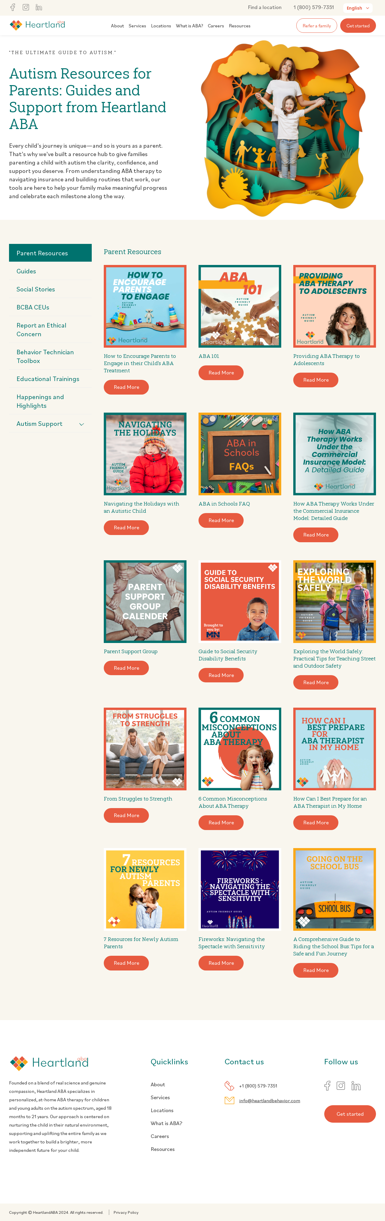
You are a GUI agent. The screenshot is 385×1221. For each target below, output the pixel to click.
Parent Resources (42, 252)
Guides (26, 270)
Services (137, 26)
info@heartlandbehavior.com (269, 1100)
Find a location (265, 7)
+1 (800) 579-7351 (258, 1086)
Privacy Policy (126, 1212)
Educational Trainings (48, 378)
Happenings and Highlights (40, 401)
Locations (161, 26)
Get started (358, 26)
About (117, 26)
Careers (216, 26)
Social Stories (36, 288)
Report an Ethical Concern (41, 329)
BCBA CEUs (33, 307)
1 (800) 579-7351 (314, 7)
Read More (126, 386)
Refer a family (317, 26)
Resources (240, 26)
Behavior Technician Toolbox (45, 356)
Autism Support (50, 423)
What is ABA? (189, 26)
